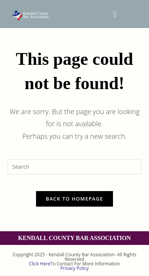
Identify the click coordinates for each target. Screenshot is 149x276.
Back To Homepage (74, 198)
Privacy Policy (74, 268)
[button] (114, 13)
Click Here (39, 263)
